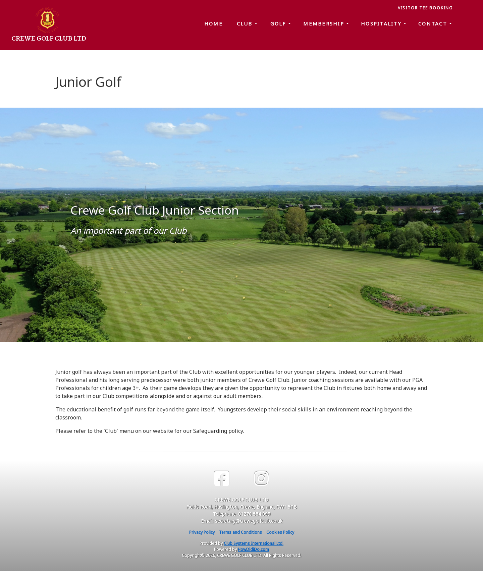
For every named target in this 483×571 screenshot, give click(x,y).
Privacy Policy (202, 532)
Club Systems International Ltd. (253, 543)
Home (213, 23)
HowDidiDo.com (253, 549)
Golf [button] (279, 23)
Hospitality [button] (382, 23)
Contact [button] (433, 23)
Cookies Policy (280, 532)
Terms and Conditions (240, 532)
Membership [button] (324, 23)
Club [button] (246, 23)
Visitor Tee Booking (425, 8)
